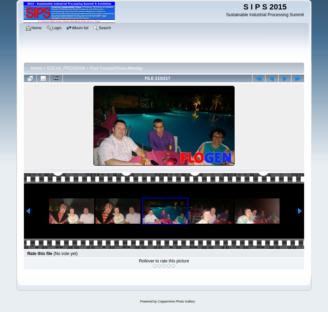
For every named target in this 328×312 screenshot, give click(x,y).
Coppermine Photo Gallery (176, 301)
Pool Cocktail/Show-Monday (116, 68)
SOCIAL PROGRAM (66, 68)
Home (36, 68)
